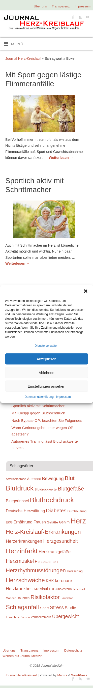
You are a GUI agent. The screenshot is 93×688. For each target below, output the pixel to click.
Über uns (40, 6)
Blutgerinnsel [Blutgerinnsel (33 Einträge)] (17, 501)
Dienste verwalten (46, 345)
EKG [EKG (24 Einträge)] (9, 522)
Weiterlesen (61, 158)
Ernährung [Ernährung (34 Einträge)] (23, 522)
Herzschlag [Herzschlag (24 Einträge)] (75, 571)
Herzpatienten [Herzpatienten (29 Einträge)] (46, 562)
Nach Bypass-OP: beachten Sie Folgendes (46, 420)
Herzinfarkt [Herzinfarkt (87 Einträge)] (22, 551)
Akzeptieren (46, 359)
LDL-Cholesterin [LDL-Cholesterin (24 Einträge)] (60, 589)
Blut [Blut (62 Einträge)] (70, 478)
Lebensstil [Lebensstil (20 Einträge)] (79, 589)
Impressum (63, 397)
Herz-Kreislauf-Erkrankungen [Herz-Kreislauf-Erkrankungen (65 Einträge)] (43, 532)
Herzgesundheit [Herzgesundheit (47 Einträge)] (60, 541)
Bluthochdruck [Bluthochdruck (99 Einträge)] (52, 500)
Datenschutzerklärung (39, 397)
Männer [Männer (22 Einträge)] (11, 598)
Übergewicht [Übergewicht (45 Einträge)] (65, 616)
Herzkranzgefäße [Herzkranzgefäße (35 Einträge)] (55, 551)
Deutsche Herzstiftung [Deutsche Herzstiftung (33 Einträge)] (25, 511)
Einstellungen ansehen (46, 386)
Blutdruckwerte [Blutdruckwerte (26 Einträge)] (45, 489)
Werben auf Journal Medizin (22, 656)
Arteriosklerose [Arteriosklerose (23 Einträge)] (16, 479)
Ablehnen (46, 373)
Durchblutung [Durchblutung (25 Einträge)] (77, 511)
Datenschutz (73, 650)
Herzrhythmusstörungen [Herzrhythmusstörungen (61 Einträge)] (36, 570)
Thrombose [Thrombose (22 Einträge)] (13, 617)
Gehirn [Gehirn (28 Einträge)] (64, 522)
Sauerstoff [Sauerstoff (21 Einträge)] (67, 598)
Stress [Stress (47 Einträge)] (57, 607)
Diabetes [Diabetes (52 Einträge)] (56, 510)
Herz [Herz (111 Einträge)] (78, 521)
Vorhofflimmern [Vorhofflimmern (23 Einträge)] (41, 617)
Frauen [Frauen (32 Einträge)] (39, 522)
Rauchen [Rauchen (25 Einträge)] (23, 598)
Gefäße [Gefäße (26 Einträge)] (52, 522)
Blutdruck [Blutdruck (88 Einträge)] (20, 488)
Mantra (62, 675)
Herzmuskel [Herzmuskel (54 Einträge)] (20, 561)
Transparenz (61, 6)
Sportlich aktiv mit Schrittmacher (37, 406)
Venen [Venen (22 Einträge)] (26, 617)
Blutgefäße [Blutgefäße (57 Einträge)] (71, 489)
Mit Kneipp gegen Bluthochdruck (38, 413)
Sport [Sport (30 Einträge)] (44, 608)
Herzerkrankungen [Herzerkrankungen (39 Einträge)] (24, 541)
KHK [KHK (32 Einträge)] (50, 581)
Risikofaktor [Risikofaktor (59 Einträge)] (45, 597)
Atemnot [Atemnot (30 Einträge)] (34, 479)
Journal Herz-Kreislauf (23, 58)
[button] (85, 291)
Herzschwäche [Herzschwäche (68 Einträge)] (25, 580)
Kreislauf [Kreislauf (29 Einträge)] (41, 589)
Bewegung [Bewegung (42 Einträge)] (53, 478)
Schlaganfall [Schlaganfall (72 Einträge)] (22, 607)
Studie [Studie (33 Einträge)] (70, 607)
